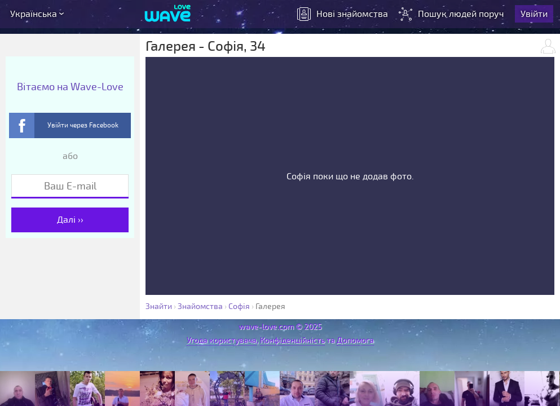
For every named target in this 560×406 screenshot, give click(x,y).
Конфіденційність (292, 340)
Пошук (452, 14)
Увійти (534, 14)
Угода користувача (222, 340)
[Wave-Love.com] (167, 14)
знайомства (342, 14)
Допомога (355, 340)
